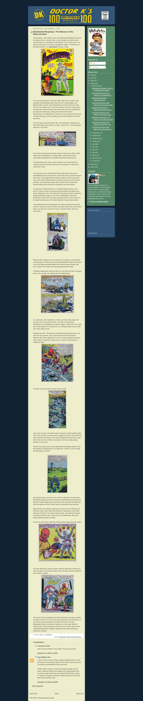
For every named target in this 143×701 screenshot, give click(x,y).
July (93, 144)
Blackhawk (62, 637)
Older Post (79, 693)
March (94, 155)
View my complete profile (99, 201)
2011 (92, 78)
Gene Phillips (42, 657)
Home (57, 693)
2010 (92, 80)
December (96, 86)
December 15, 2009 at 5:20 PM (47, 682)
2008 (92, 164)
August (94, 141)
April (94, 152)
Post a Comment (37, 686)
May (94, 149)
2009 (92, 83)
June (94, 147)
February (95, 158)
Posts (92, 63)
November (96, 133)
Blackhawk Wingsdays (74, 637)
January (95, 161)
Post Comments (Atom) (46, 698)
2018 (92, 75)
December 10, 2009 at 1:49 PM (47, 653)
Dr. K (103, 175)
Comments (94, 67)
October (95, 135)
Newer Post (33, 693)
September (96, 138)
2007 (92, 167)
